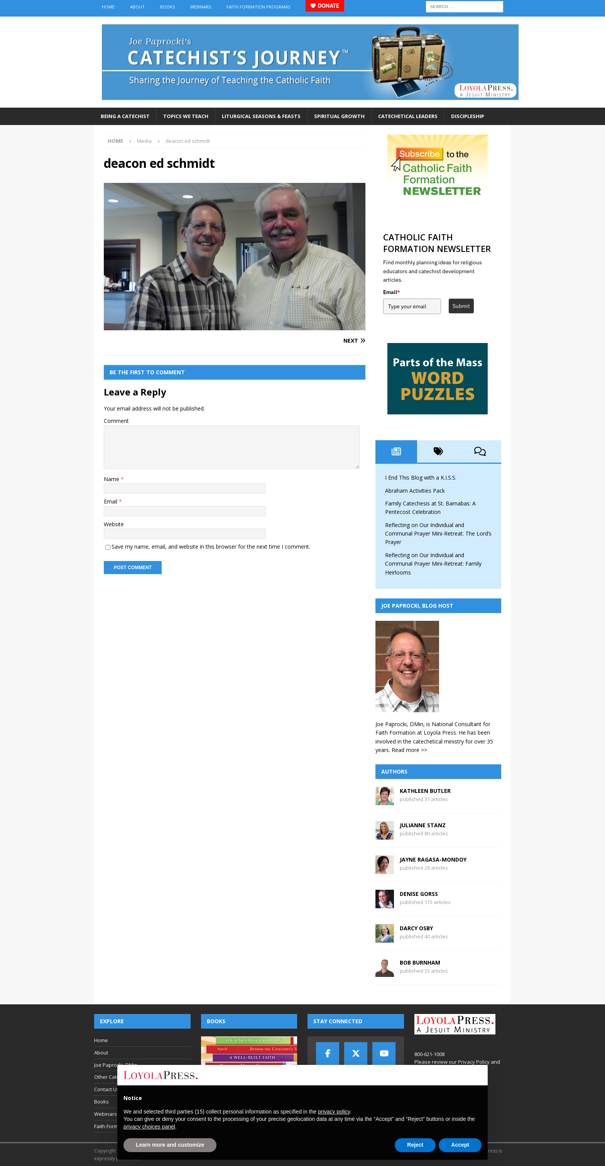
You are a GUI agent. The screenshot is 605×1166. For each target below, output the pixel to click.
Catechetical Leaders (408, 116)
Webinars (200, 7)
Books (167, 7)
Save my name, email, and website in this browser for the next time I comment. (211, 546)
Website (114, 524)
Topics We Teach (185, 116)
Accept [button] (460, 1145)
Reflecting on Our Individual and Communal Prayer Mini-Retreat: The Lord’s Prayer (438, 533)
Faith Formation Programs (258, 7)
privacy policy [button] (334, 1112)
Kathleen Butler (425, 790)
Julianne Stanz (423, 825)
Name (112, 479)
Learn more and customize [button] (170, 1145)
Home (108, 7)
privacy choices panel (149, 1127)
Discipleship (467, 116)
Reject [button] (415, 1145)
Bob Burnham (420, 962)
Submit (461, 305)
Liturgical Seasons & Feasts (261, 116)
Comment (116, 420)
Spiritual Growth (339, 116)
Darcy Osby (416, 928)
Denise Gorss (419, 893)
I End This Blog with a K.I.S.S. (420, 477)
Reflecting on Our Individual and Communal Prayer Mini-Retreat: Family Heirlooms (433, 563)
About (137, 7)
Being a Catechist (125, 116)
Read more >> (409, 750)
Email (111, 501)
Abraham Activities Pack (415, 490)
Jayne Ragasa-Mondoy (433, 859)
